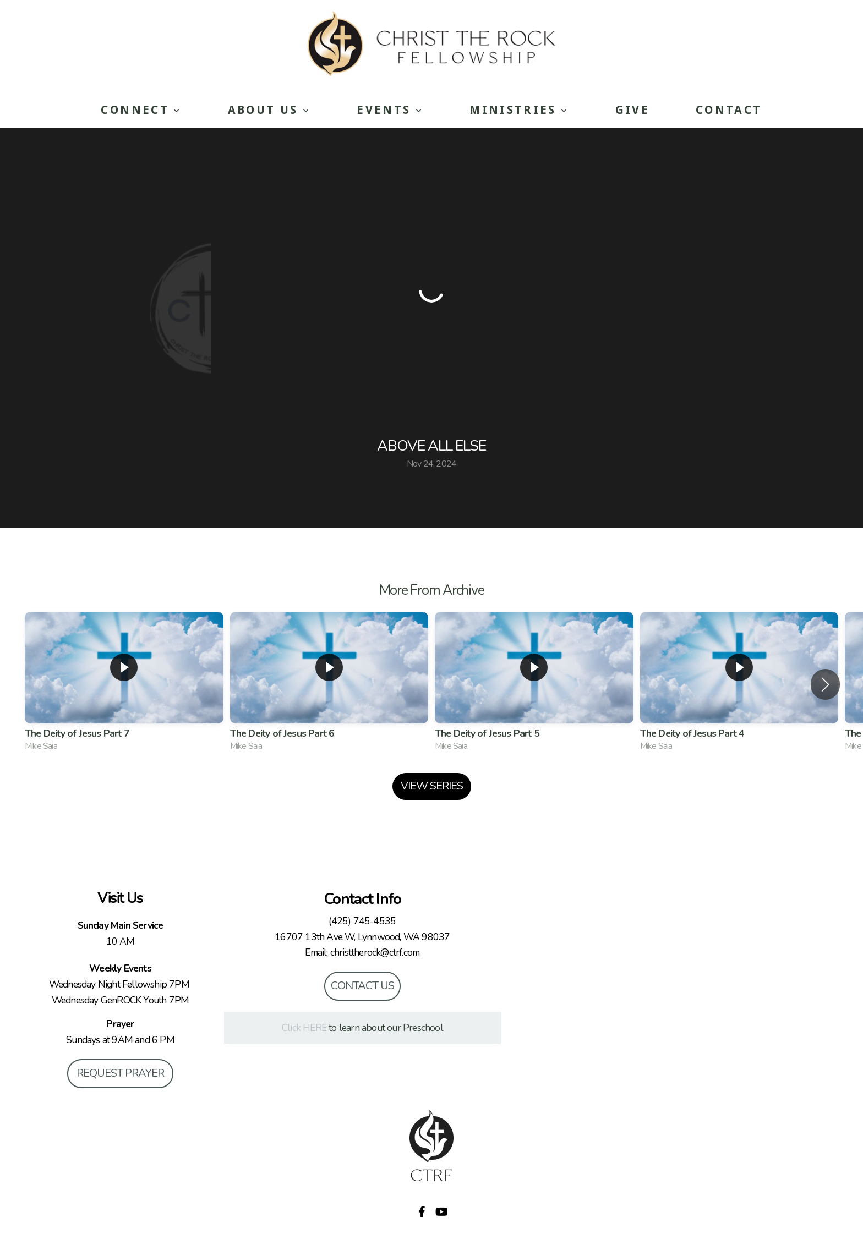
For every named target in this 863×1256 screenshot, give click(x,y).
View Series (432, 785)
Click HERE (304, 1027)
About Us (269, 110)
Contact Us (362, 985)
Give (632, 110)
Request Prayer (120, 1073)
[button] (825, 684)
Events (390, 110)
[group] (124, 684)
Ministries (519, 110)
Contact (729, 110)
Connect (141, 110)
